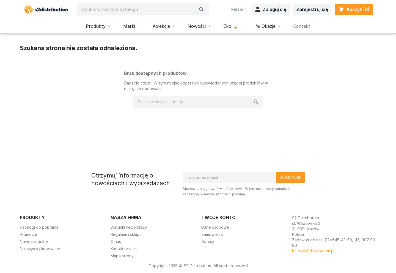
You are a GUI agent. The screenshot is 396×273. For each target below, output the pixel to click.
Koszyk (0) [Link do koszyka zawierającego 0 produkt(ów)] (354, 9)
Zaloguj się (270, 9)
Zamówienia (212, 234)
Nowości (200, 26)
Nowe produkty (34, 241)
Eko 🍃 (234, 26)
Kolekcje (165, 26)
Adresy (207, 241)
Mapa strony (122, 255)
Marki (132, 26)
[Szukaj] (138, 9)
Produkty (99, 26)
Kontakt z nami (124, 248)
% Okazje (269, 26)
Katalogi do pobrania (39, 227)
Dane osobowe (215, 227)
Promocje (28, 234)
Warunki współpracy (129, 227)
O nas (116, 241)
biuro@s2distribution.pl (313, 251)
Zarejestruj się (312, 9)
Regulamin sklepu (126, 234)
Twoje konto (218, 217)
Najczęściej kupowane (40, 248)
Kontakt (301, 26)
